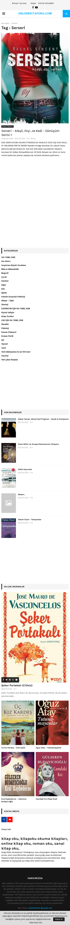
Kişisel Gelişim (7, 312)
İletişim (33, 3)
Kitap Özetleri (7, 316)
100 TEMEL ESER (8, 257)
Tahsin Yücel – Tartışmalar (29, 519)
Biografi (4, 273)
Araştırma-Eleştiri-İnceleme (13, 265)
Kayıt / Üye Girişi (19, 3)
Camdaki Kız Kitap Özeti (46, 799)
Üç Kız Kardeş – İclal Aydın (13, 748)
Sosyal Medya (11, 811)
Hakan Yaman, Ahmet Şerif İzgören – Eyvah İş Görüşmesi (43, 419)
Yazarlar (5, 356)
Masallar (5, 324)
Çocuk (4, 277)
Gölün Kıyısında (25, 469)
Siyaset (4, 344)
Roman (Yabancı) (7, 126)
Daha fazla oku (35, 923)
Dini (3, 289)
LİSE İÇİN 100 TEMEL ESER (12, 320)
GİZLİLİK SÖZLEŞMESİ (46, 3)
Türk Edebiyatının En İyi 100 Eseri (15, 352)
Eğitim (4, 293)
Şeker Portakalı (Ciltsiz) (17, 685)
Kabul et (59, 919)
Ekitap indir (6, 829)
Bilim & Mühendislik (10, 269)
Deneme (4, 281)
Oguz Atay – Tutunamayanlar (48, 748)
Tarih (3, 348)
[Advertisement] (35, 180)
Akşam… (21, 494)
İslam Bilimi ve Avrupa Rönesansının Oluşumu (38, 444)
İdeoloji (4, 304)
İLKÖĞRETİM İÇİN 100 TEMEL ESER (15, 308)
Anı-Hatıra (5, 261)
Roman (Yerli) (7, 336)
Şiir (2, 340)
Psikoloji (5, 328)
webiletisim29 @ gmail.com (40, 908)
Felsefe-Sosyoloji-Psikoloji (13, 297)
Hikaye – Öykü (7, 301)
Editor (11, 139)
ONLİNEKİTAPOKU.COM (35, 13)
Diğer (3, 285)
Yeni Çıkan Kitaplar (9, 360)
